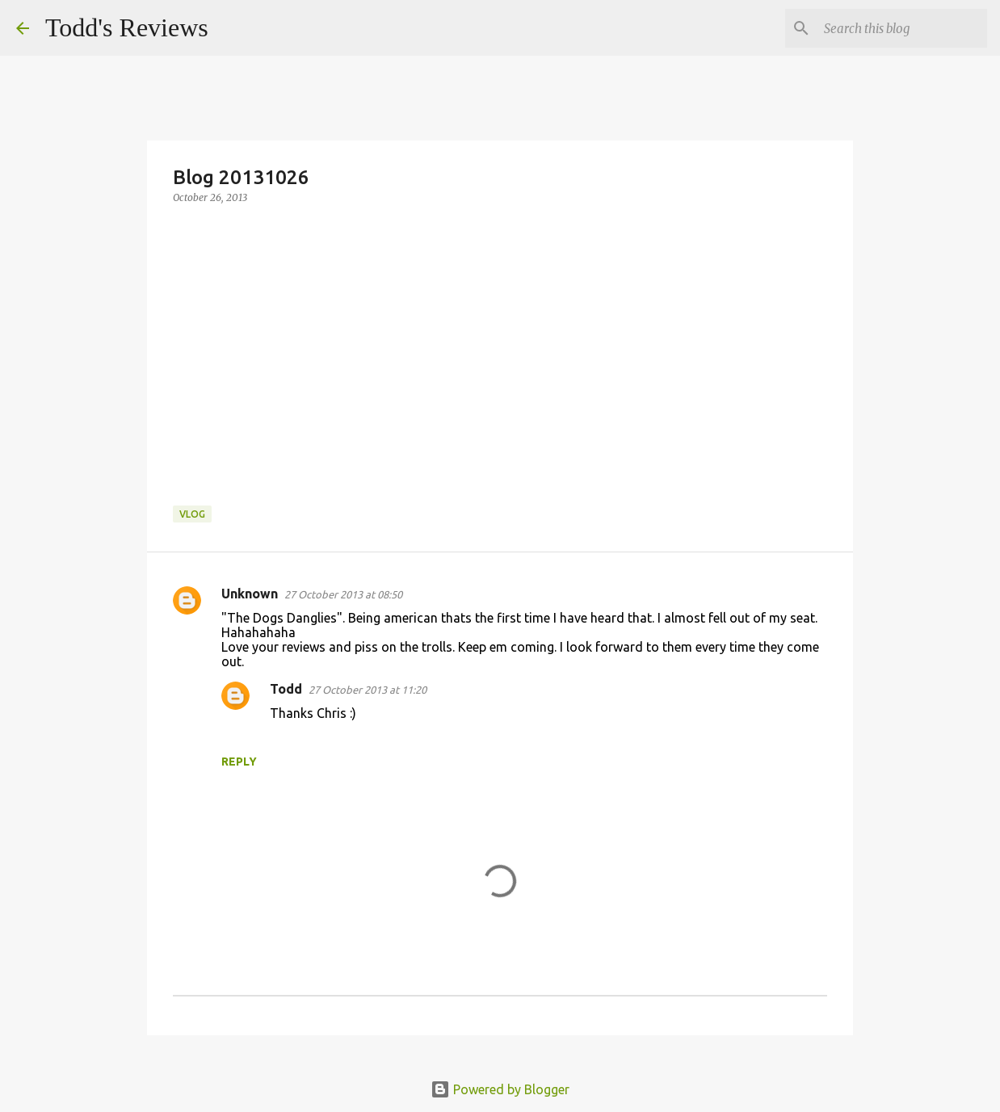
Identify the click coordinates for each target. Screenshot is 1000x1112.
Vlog (192, 514)
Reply (239, 761)
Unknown (249, 593)
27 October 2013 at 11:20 (367, 689)
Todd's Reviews (126, 27)
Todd (286, 689)
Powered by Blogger (500, 1089)
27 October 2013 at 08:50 (343, 594)
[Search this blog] (902, 28)
